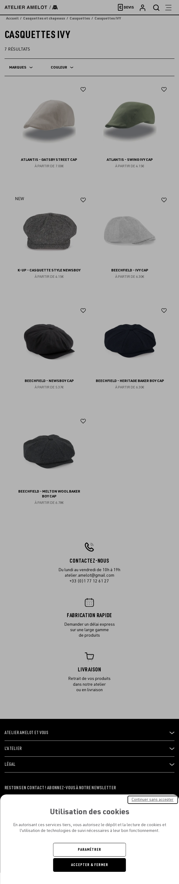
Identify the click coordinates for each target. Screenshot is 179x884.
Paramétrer (89, 849)
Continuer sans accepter (153, 799)
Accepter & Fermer (89, 864)
